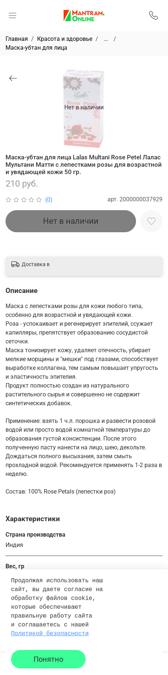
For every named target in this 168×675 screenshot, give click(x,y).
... (106, 39)
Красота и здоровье (64, 38)
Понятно (48, 659)
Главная (17, 38)
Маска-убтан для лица (36, 47)
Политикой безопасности (50, 633)
